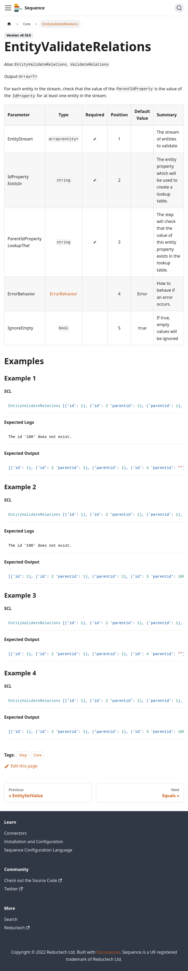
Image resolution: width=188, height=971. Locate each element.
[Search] (179, 8)
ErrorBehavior (63, 294)
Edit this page (20, 766)
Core (38, 755)
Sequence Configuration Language (38, 850)
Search (11, 919)
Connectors (15, 833)
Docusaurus (108, 952)
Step (23, 755)
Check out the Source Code (33, 880)
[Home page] (9, 24)
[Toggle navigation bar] (8, 8)
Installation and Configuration (33, 841)
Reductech (17, 928)
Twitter (13, 889)
